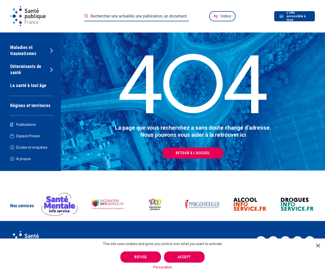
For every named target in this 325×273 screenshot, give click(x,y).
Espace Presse (25, 136)
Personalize (162, 267)
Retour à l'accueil (193, 153)
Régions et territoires (30, 105)
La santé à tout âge (28, 85)
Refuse (140, 257)
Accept (184, 257)
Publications (23, 125)
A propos (20, 159)
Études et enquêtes (28, 147)
